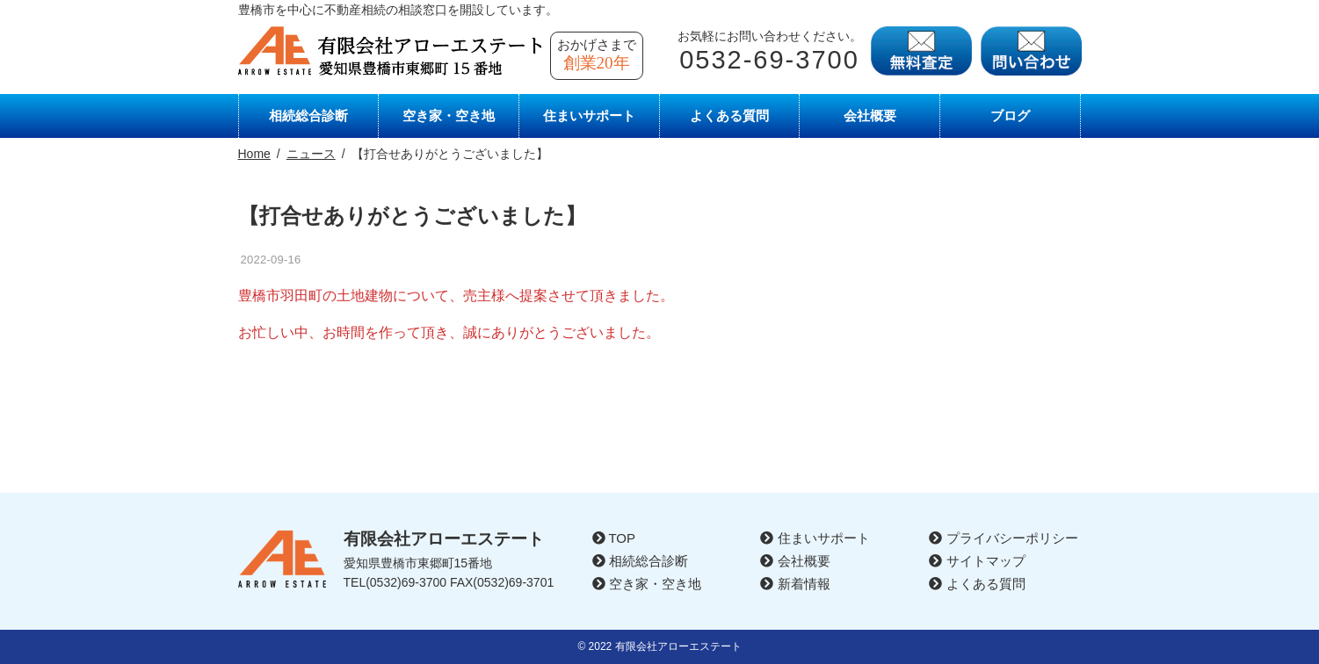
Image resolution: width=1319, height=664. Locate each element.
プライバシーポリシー (1003, 537)
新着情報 (795, 583)
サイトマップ (977, 560)
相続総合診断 (308, 115)
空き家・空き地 (448, 115)
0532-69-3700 (769, 60)
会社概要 (870, 115)
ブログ (1010, 115)
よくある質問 (729, 115)
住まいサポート (589, 115)
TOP (613, 537)
